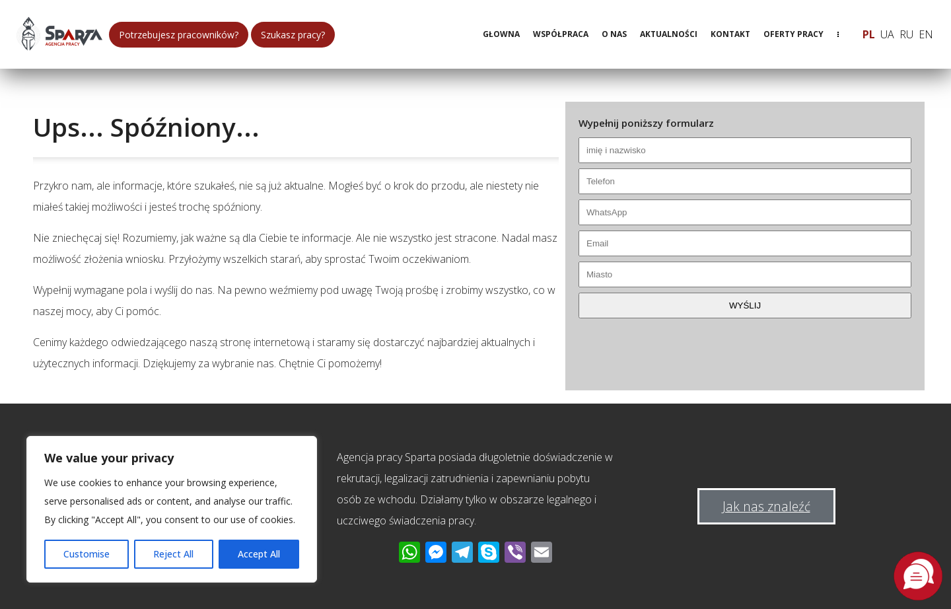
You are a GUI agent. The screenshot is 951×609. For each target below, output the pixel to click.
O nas (614, 34)
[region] (171, 509)
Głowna (501, 34)
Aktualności (668, 34)
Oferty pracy (793, 34)
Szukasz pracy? (293, 34)
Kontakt (730, 34)
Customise (86, 554)
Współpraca (560, 34)
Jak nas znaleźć (766, 506)
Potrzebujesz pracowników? (178, 34)
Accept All (259, 554)
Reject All (173, 554)
